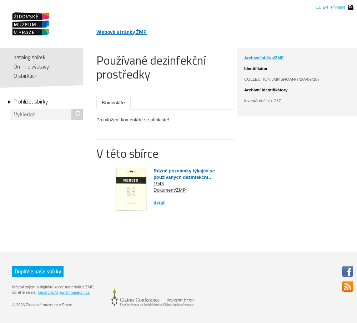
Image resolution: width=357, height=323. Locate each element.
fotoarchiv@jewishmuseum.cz (63, 292)
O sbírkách (25, 76)
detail (160, 203)
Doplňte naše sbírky (38, 271)
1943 (159, 183)
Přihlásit (338, 7)
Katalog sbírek (29, 57)
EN (325, 7)
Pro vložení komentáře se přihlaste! (132, 119)
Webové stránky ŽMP (121, 32)
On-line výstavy (31, 66)
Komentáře (113, 102)
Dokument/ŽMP (170, 190)
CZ (318, 7)
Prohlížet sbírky (31, 102)
